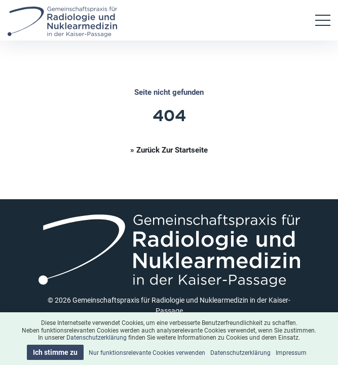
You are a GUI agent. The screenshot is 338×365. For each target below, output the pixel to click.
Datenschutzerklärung (96, 337)
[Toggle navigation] (322, 20)
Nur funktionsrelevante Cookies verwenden (147, 352)
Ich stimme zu (55, 352)
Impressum (291, 352)
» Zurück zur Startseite (169, 149)
